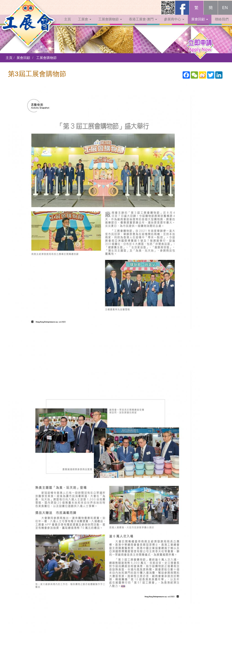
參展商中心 (174, 23)
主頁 (67, 23)
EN (225, 12)
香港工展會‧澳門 (143, 23)
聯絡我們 (222, 23)
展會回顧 (199, 23)
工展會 (84, 23)
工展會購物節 (110, 23)
